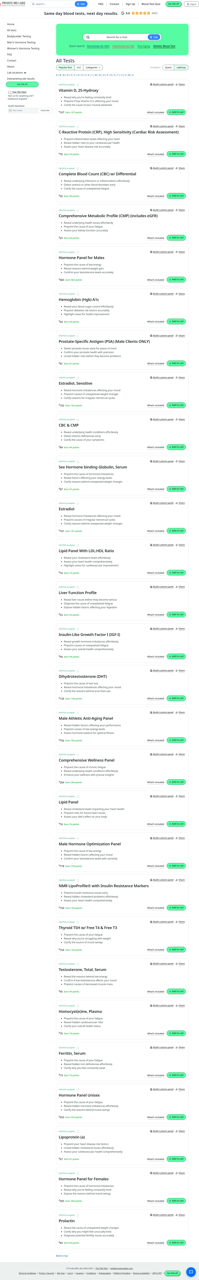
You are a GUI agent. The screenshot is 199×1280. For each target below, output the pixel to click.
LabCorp (181, 67)
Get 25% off (173, 4)
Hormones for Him (98, 46)
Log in (191, 4)
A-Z (79, 67)
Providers (155, 67)
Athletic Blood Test (164, 46)
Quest (168, 67)
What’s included (155, 112)
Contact (114, 4)
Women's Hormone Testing (23, 48)
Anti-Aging (143, 46)
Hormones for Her (123, 46)
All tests (12, 30)
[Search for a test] (89, 36)
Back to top (62, 1255)
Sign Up (130, 4)
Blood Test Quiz (151, 4)
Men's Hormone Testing (21, 42)
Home (10, 24)
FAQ (100, 4)
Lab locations (16, 72)
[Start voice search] (81, 4)
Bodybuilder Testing (19, 36)
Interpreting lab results (21, 78)
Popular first (65, 67)
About (10, 66)
